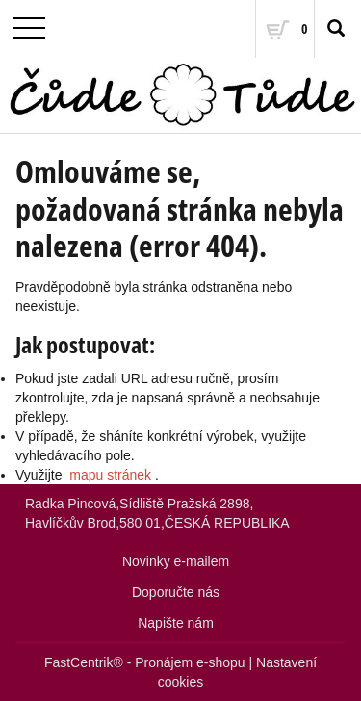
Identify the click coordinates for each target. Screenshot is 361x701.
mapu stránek (110, 474)
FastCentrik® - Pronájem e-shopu (144, 662)
